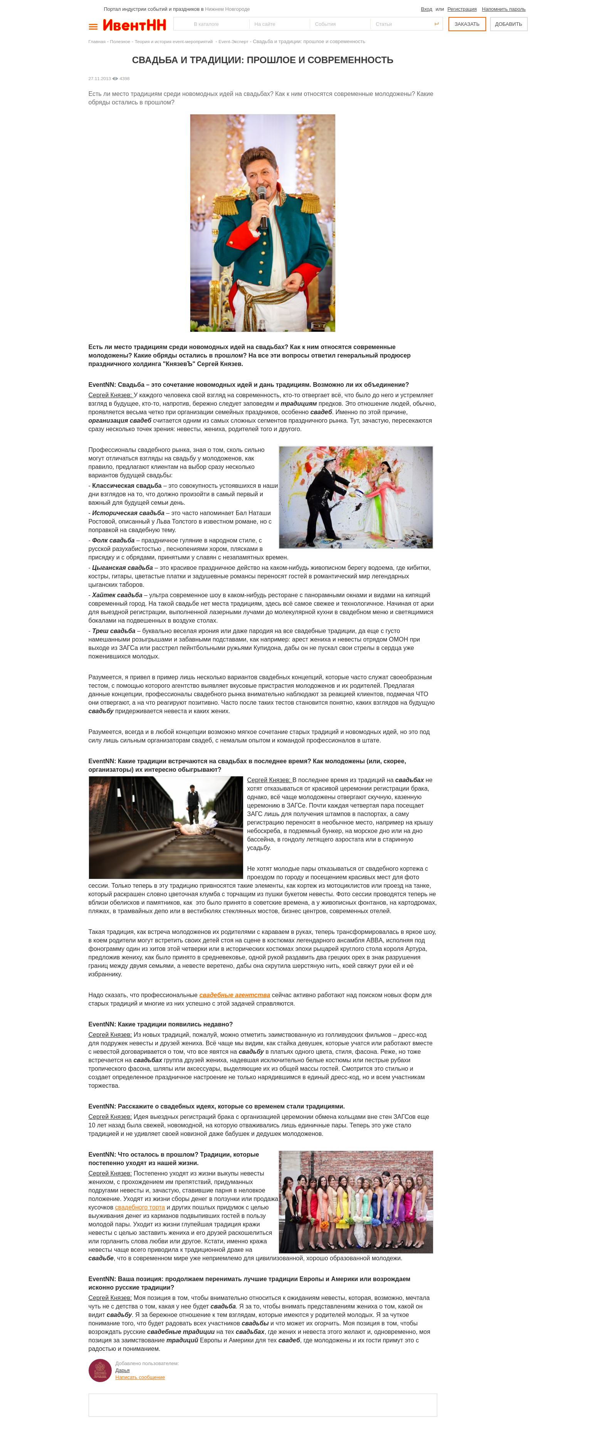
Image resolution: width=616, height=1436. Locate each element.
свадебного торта (140, 1207)
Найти (180, 23)
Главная (97, 41)
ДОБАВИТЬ (508, 24)
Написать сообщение (140, 1377)
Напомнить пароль (503, 9)
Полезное (120, 41)
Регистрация (462, 9)
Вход (426, 9)
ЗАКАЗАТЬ (467, 24)
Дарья (123, 1370)
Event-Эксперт (233, 41)
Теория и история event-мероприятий (174, 41)
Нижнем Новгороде (227, 9)
